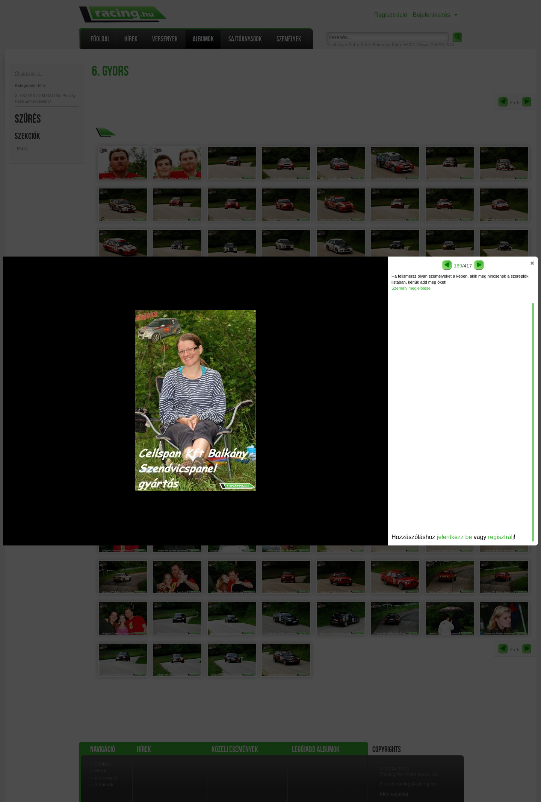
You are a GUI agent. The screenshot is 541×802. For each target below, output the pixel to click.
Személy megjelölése (411, 288)
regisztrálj (501, 537)
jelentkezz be (454, 537)
